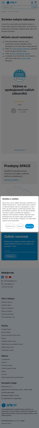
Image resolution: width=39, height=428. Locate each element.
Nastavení (20, 226)
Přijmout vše (29, 226)
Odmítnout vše (10, 226)
